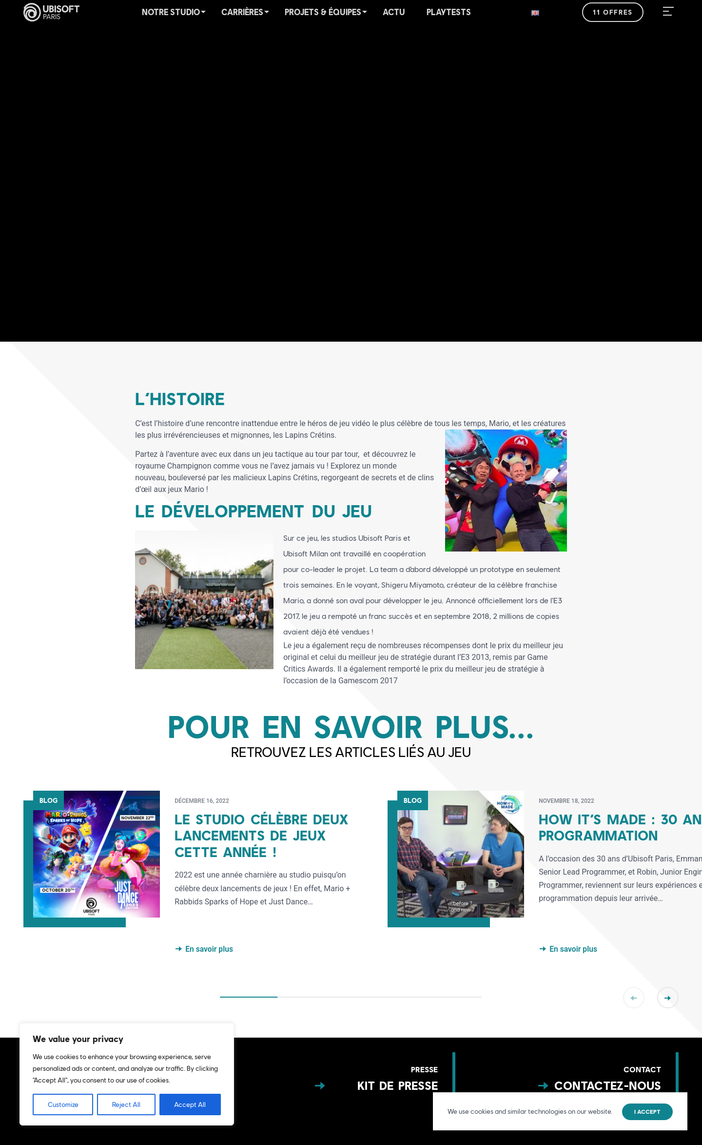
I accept (647, 1111)
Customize (63, 1104)
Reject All (126, 1104)
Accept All (190, 1104)
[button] (351, 663)
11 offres (612, 12)
